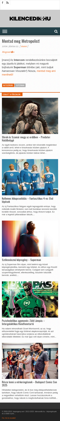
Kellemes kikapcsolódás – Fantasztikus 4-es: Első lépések (27, 200)
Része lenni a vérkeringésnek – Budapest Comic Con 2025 (29, 383)
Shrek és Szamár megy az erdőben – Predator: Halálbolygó (26, 139)
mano (24, 46)
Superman (20, 85)
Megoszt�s (8, 52)
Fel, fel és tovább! (9, 418)
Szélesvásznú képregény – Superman (21, 259)
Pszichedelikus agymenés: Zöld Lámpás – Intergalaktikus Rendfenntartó (23, 322)
